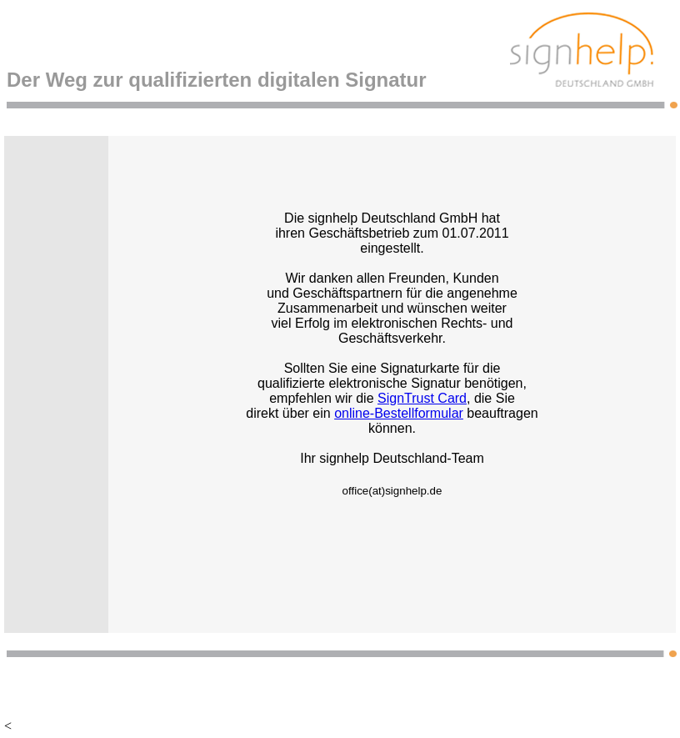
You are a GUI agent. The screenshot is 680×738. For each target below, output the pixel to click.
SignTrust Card (422, 398)
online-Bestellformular (398, 413)
